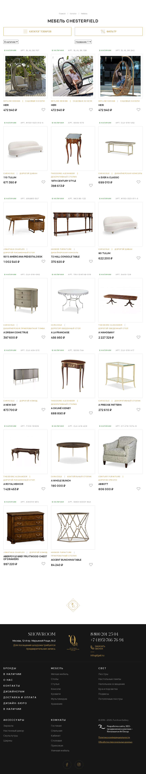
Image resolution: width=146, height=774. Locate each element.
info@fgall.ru (97, 655)
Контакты (11, 685)
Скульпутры (10, 735)
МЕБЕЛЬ (57, 668)
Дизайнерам (14, 691)
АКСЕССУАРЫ (13, 719)
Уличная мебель (60, 750)
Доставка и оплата (20, 697)
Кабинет (56, 735)
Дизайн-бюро (15, 703)
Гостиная (56, 725)
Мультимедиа (59, 698)
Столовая (56, 740)
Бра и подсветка (108, 689)
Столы (55, 679)
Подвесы (103, 693)
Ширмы (7, 740)
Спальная (56, 730)
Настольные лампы (109, 679)
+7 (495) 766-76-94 (107, 640)
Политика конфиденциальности (114, 737)
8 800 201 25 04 (104, 634)
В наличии (12, 674)
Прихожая (57, 745)
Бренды (9, 668)
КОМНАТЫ (58, 719)
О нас (8, 679)
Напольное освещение (111, 684)
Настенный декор (13, 730)
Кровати (56, 693)
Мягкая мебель (59, 674)
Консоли (56, 689)
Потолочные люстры (110, 698)
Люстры (103, 674)
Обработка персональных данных (115, 741)
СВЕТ (102, 668)
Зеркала (8, 725)
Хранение (56, 703)
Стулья (55, 684)
